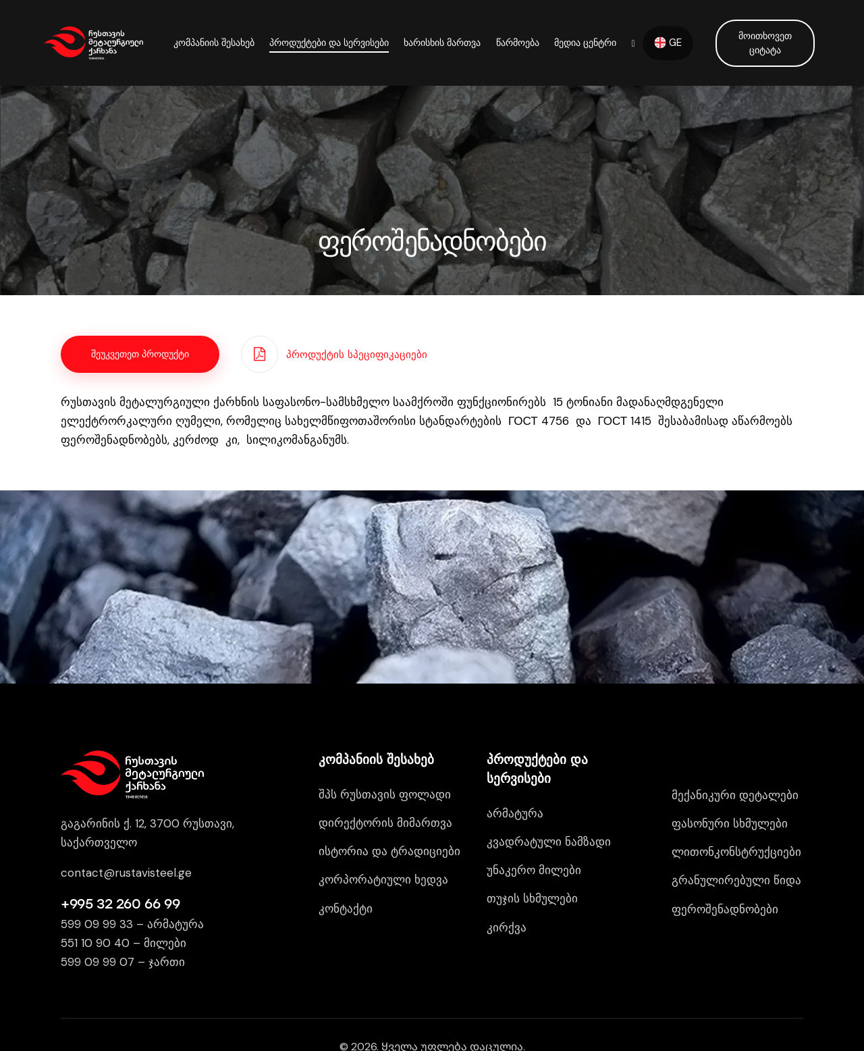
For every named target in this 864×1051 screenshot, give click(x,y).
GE (668, 42)
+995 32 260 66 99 (120, 904)
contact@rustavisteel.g (123, 872)
